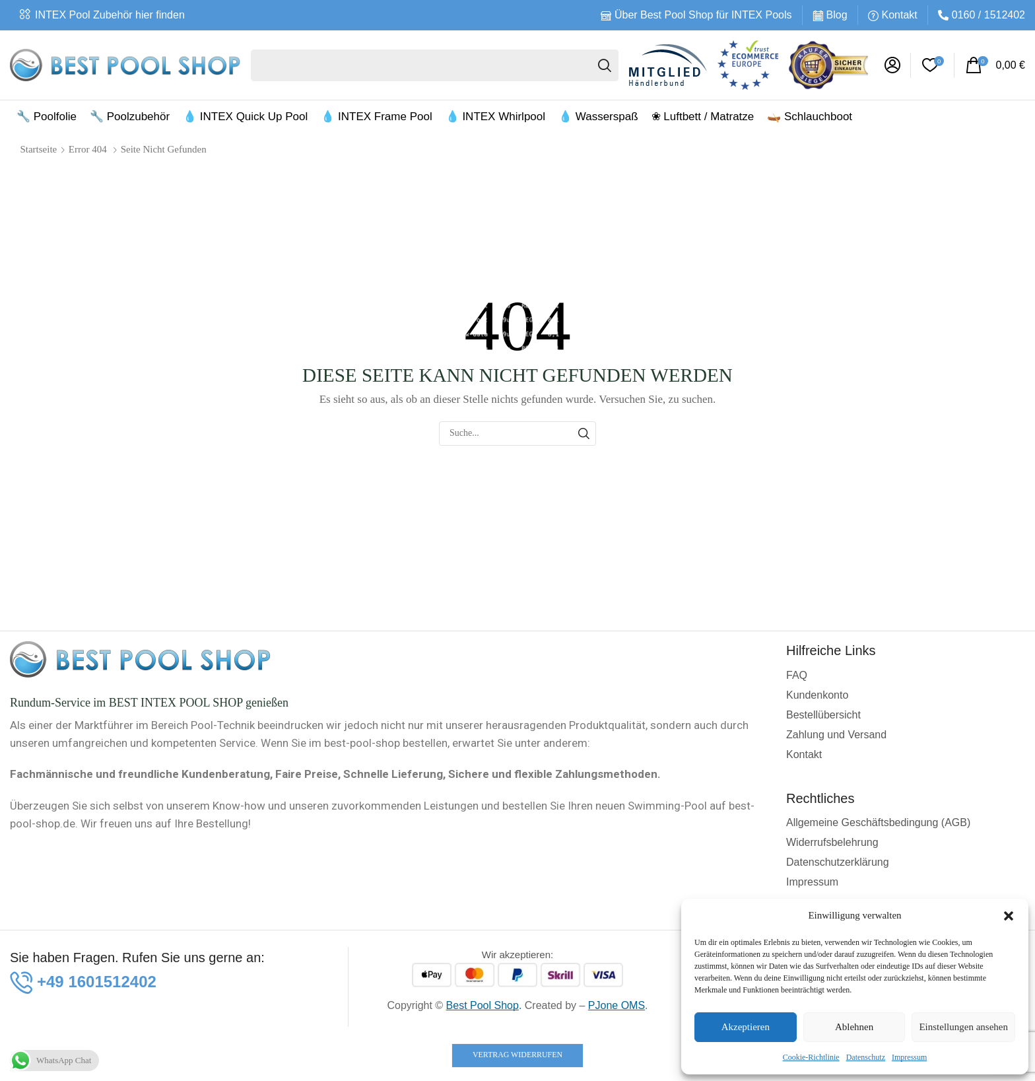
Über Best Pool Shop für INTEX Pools (703, 14)
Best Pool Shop (482, 1005)
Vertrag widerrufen (517, 1054)
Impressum (909, 1057)
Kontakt (900, 14)
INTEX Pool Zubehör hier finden (110, 14)
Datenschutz (865, 1057)
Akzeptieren (745, 1027)
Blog (837, 14)
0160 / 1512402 (988, 14)
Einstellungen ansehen (963, 1027)
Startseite (38, 149)
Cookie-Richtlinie (811, 1057)
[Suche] (604, 65)
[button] (1008, 916)
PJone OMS (616, 1005)
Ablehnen (854, 1027)
